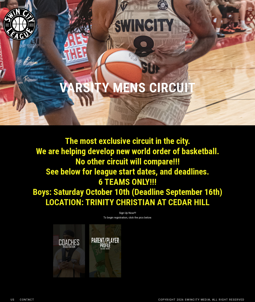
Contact (27, 299)
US (13, 299)
